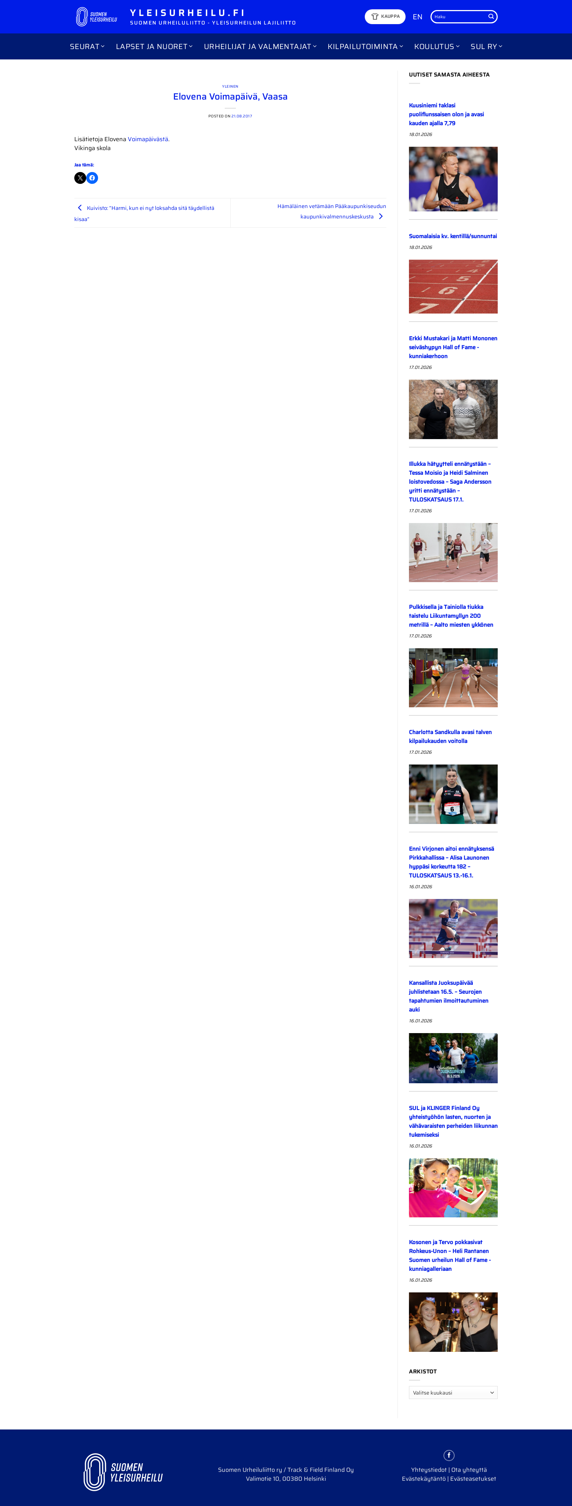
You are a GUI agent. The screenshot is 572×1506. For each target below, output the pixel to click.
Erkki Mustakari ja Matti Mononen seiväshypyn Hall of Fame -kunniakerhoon (453, 347)
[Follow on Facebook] (449, 1455)
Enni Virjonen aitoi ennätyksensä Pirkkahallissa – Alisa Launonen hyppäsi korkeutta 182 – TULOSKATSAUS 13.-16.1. (451, 862)
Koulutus (436, 46)
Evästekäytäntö (424, 1478)
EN (418, 17)
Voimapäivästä (148, 139)
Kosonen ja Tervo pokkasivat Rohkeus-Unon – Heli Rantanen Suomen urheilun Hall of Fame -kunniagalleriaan (450, 1255)
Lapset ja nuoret (154, 46)
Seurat (87, 46)
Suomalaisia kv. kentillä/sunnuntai (453, 236)
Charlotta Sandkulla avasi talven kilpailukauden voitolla (450, 737)
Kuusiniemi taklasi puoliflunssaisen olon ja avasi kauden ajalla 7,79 (446, 114)
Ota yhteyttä (469, 1469)
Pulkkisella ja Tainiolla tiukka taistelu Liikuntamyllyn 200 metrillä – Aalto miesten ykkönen (451, 616)
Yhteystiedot (429, 1469)
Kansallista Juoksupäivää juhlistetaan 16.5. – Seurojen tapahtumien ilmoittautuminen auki (448, 996)
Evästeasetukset (473, 1478)
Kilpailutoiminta (365, 46)
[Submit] (491, 16)
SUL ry (486, 46)
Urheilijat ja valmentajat (260, 46)
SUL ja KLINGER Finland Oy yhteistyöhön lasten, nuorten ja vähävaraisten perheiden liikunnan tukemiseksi (453, 1121)
